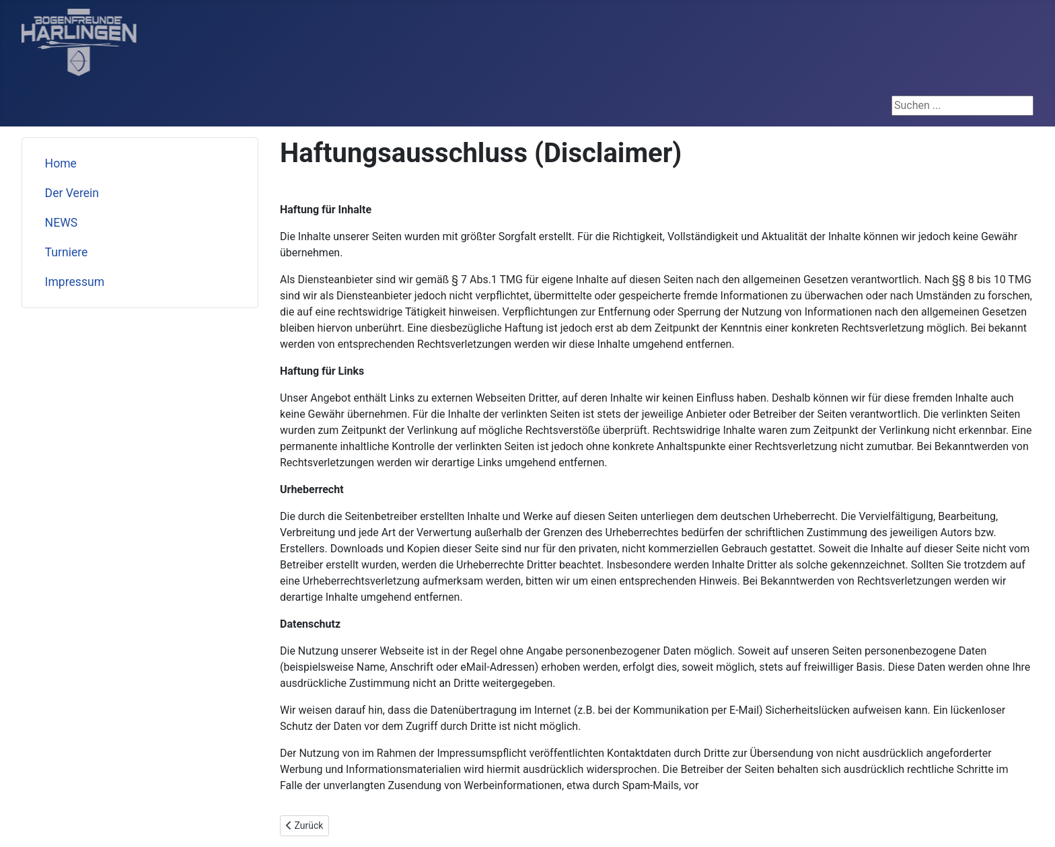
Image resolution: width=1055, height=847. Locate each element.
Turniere (66, 252)
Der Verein (72, 193)
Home (61, 163)
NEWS (61, 222)
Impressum (75, 282)
